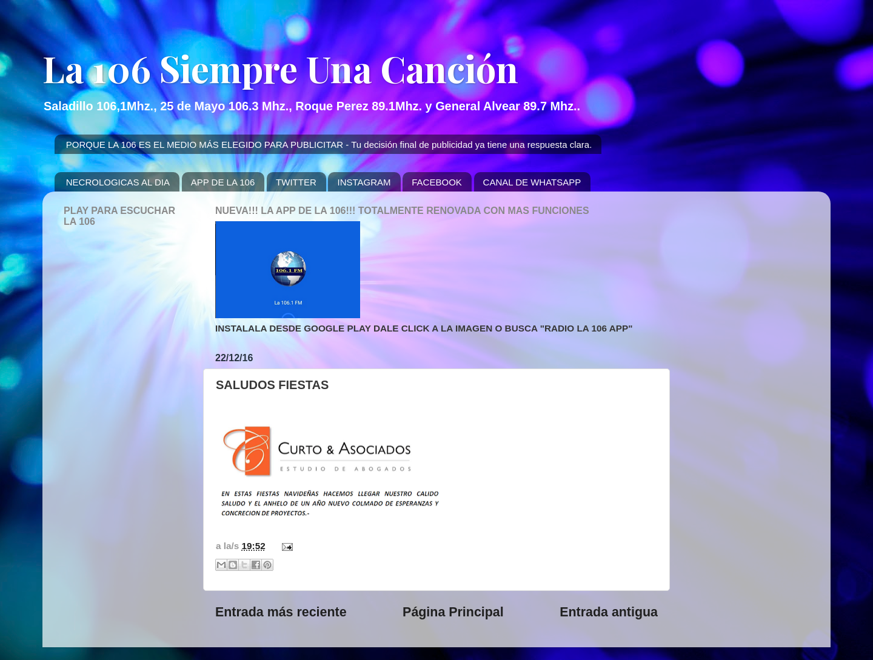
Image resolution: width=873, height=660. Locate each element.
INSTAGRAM (363, 182)
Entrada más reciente (281, 612)
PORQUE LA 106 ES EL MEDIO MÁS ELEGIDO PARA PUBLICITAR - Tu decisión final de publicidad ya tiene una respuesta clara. (329, 144)
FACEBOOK (437, 182)
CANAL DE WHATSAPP (532, 182)
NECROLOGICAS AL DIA (118, 182)
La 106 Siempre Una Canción (280, 68)
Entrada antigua (609, 612)
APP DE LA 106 (223, 182)
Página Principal (453, 612)
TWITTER (296, 182)
